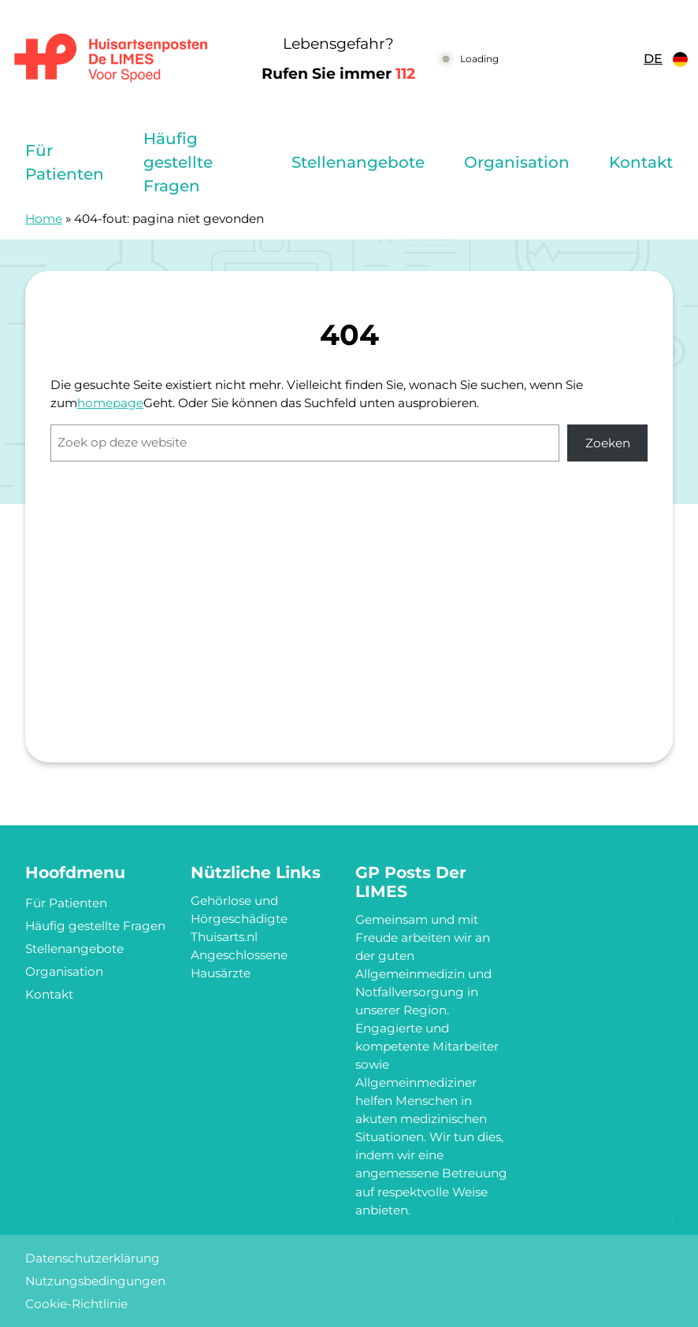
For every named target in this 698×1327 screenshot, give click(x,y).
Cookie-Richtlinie (76, 1303)
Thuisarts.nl (224, 936)
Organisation (517, 162)
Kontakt (641, 162)
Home (43, 218)
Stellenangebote (358, 162)
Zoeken (607, 443)
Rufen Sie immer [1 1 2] (338, 74)
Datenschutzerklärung (92, 1258)
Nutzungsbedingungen (95, 1280)
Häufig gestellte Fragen (178, 162)
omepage (114, 402)
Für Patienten (64, 162)
